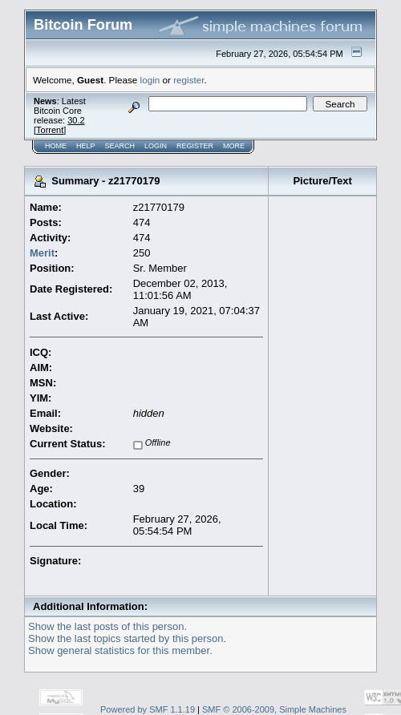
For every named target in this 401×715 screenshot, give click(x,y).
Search (120, 146)
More (234, 146)
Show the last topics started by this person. (127, 638)
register (188, 80)
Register (194, 146)
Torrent (49, 130)
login (150, 80)
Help (85, 146)
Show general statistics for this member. (120, 650)
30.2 (75, 120)
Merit (42, 253)
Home (56, 146)
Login (155, 146)
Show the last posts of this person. (107, 626)
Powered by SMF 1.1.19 (147, 709)
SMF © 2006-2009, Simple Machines (274, 709)
